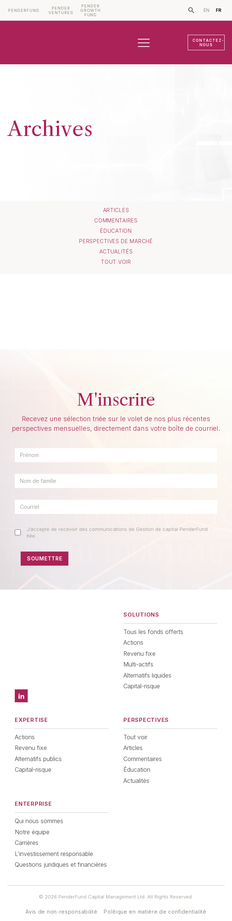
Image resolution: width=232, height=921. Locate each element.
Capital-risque (141, 686)
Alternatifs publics (38, 748)
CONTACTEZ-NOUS (208, 42)
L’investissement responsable (54, 843)
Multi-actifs (138, 664)
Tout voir (135, 726)
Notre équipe (32, 821)
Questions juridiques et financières (61, 854)
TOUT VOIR (116, 262)
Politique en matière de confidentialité (155, 901)
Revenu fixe (139, 653)
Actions (133, 642)
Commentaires (115, 221)
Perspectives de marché (116, 241)
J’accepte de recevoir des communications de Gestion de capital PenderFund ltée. (117, 532)
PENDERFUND (24, 10)
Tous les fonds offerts (153, 631)
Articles (116, 210)
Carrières (26, 832)
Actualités (116, 252)
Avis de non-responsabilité (61, 901)
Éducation (116, 231)
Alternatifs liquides (147, 675)
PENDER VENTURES (61, 10)
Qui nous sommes (39, 810)
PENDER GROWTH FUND (90, 10)
